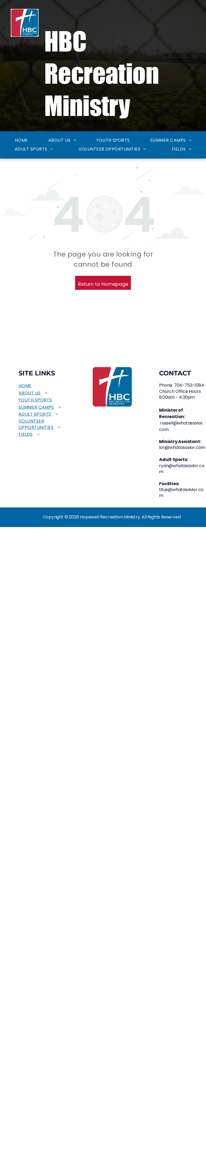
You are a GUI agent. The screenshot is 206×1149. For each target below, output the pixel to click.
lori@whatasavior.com (182, 447)
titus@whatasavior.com (181, 492)
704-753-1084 (189, 385)
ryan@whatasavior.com (181, 469)
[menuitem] (21, 140)
